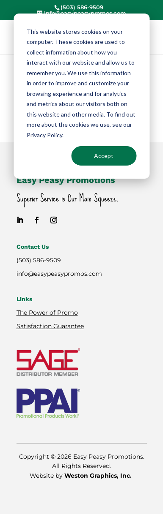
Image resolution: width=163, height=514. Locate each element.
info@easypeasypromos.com (59, 273)
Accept (103, 155)
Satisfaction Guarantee (50, 326)
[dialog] (81, 96)
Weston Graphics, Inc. (98, 475)
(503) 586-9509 (39, 260)
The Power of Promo (47, 312)
